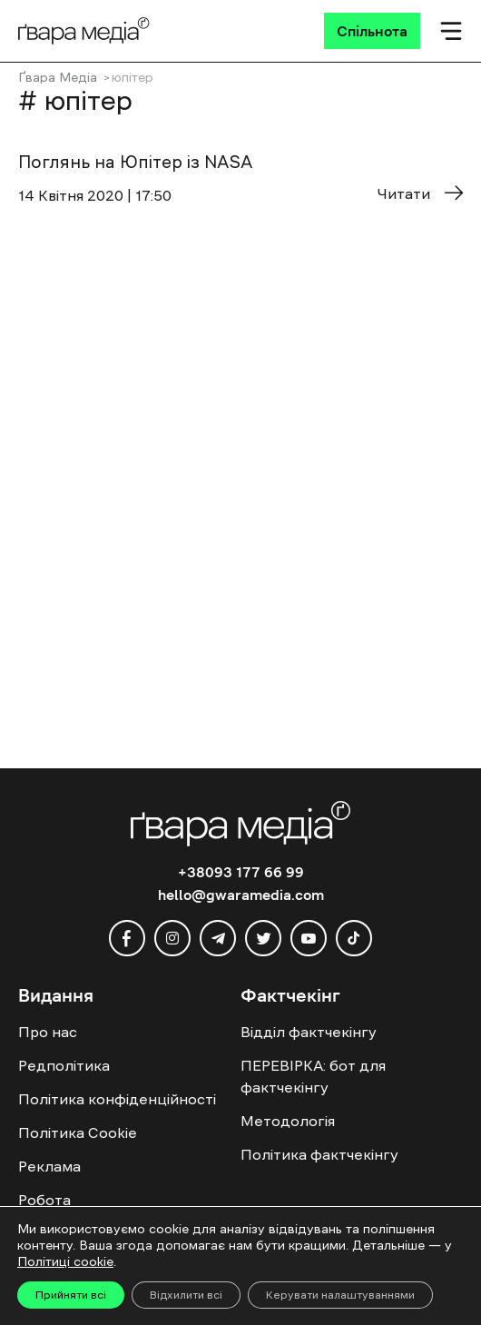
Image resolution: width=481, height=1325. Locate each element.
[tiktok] (354, 938)
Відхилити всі (186, 1295)
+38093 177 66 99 (241, 872)
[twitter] (263, 938)
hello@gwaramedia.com (241, 894)
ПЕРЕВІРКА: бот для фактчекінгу (313, 1076)
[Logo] (84, 30)
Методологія (287, 1120)
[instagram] (172, 938)
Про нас (47, 1031)
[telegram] (218, 938)
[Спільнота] (372, 31)
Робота (44, 1199)
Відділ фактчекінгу (308, 1031)
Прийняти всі (70, 1295)
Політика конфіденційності (117, 1099)
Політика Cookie (77, 1132)
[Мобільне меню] (451, 31)
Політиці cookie (65, 1261)
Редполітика (64, 1065)
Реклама (49, 1166)
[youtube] (308, 938)
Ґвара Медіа (57, 77)
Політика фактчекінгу (319, 1154)
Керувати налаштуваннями (340, 1295)
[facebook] (127, 938)
